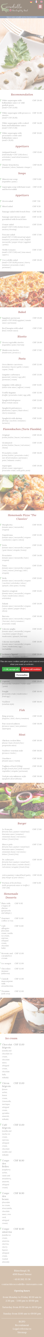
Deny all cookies (31, 669)
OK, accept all (11, 669)
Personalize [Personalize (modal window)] (22, 675)
